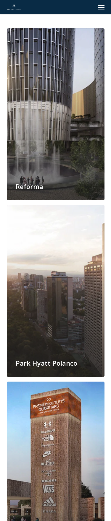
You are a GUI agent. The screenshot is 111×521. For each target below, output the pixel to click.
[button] (101, 7)
